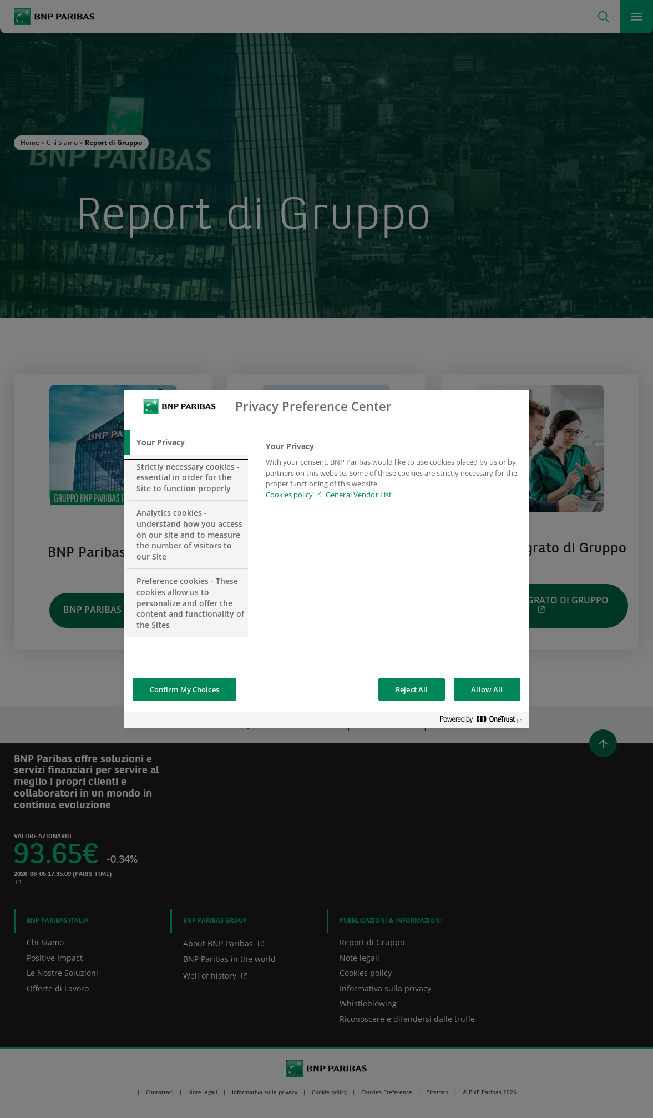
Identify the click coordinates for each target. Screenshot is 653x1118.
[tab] (186, 442)
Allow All (487, 689)
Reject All (412, 689)
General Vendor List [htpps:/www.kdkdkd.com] (359, 495)
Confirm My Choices (184, 689)
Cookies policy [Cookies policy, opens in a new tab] (289, 495)
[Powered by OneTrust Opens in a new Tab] (481, 721)
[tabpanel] (392, 473)
